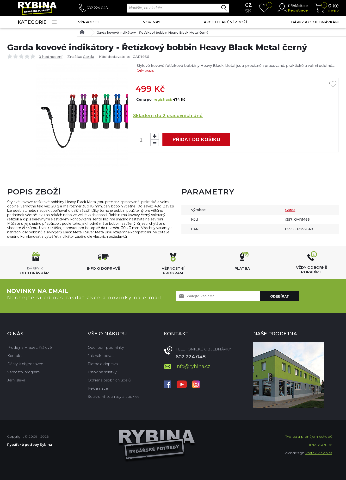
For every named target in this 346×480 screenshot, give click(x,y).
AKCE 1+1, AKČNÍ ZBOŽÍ (225, 22)
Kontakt (14, 355)
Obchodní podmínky (106, 347)
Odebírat (279, 296)
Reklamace (98, 388)
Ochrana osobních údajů (109, 380)
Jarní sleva (16, 380)
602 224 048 (97, 8)
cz (248, 5)
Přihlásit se (298, 5)
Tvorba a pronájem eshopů (308, 436)
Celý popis (145, 70)
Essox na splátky (102, 372)
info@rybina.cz (192, 366)
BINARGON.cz (319, 445)
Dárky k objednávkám (315, 22)
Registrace (298, 10)
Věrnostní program (23, 372)
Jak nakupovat (101, 355)
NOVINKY (151, 22)
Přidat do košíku (196, 139)
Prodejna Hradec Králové (29, 347)
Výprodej (88, 22)
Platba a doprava (103, 364)
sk (248, 11)
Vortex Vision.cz (318, 453)
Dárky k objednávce (25, 364)
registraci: (163, 99)
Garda (88, 56)
